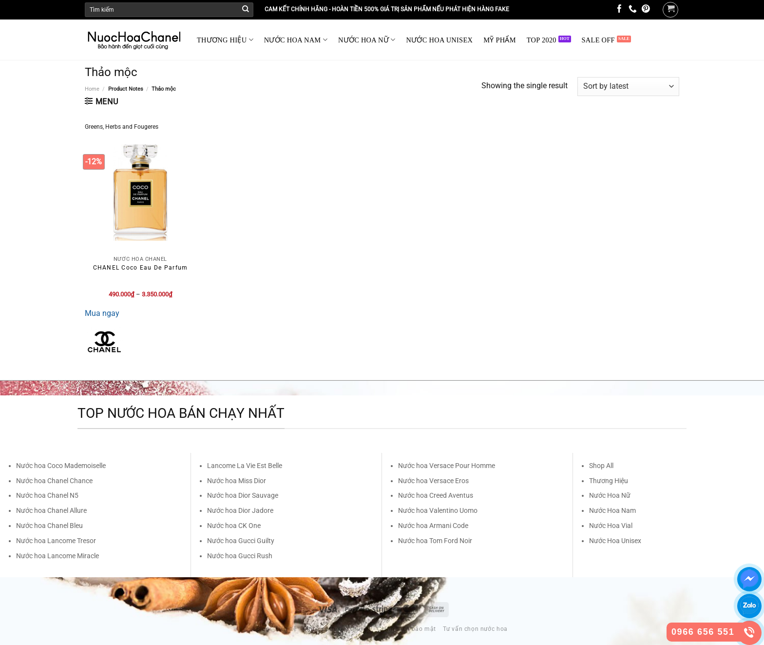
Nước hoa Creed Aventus (435, 495)
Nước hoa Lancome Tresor (56, 541)
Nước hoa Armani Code (433, 525)
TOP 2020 (541, 40)
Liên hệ (286, 628)
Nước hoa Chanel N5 (47, 495)
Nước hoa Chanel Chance (54, 481)
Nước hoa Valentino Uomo (438, 510)
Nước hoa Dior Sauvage (242, 495)
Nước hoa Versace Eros (433, 481)
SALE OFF (598, 40)
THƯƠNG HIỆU (225, 39)
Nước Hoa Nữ (609, 495)
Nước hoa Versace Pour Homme (446, 465)
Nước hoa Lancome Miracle (57, 556)
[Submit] (245, 9)
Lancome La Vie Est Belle (244, 465)
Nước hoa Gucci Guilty (240, 541)
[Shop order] (628, 86)
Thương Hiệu (608, 481)
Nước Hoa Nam (612, 510)
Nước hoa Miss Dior (236, 481)
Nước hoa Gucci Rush (239, 556)
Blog (262, 628)
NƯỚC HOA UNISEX (439, 40)
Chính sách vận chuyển (337, 628)
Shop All (601, 465)
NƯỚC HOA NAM (295, 39)
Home (92, 89)
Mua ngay (102, 313)
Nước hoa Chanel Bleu (49, 525)
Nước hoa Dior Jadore (240, 510)
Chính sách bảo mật (406, 628)
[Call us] (633, 9)
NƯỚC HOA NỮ (367, 39)
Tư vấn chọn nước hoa (475, 628)
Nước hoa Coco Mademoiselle (61, 465)
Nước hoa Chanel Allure (51, 510)
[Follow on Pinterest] (646, 9)
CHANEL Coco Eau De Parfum (140, 267)
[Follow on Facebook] (619, 9)
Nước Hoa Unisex (615, 541)
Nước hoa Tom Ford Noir (435, 541)
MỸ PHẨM (499, 40)
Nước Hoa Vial (610, 525)
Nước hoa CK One (234, 525)
